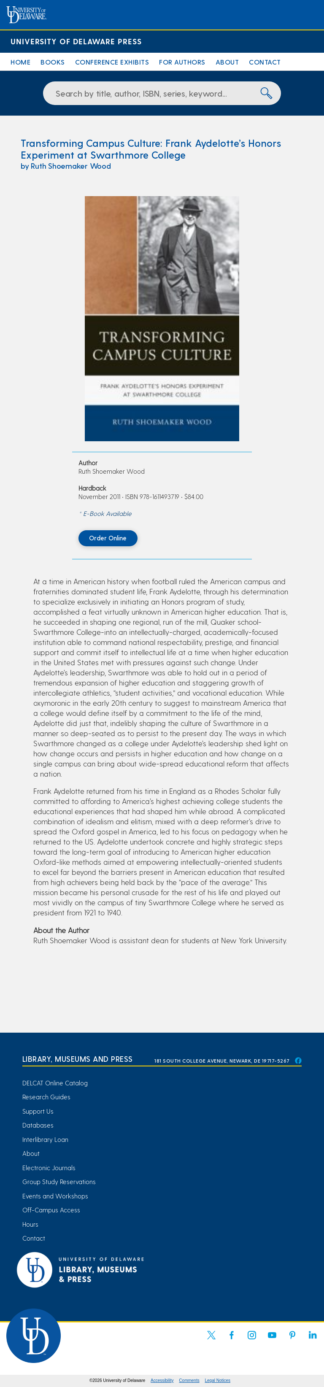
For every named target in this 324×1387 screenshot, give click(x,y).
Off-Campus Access (51, 1210)
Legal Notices (218, 1380)
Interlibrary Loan (45, 1139)
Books (52, 62)
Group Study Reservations (59, 1181)
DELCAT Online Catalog (55, 1083)
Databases (38, 1125)
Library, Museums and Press (77, 1058)
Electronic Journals (49, 1167)
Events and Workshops (55, 1196)
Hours (30, 1224)
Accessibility (162, 1380)
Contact (265, 62)
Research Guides (46, 1097)
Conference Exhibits (112, 62)
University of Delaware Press (76, 41)
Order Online (108, 538)
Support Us (38, 1111)
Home (20, 62)
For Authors (182, 62)
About (227, 62)
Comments (189, 1380)
